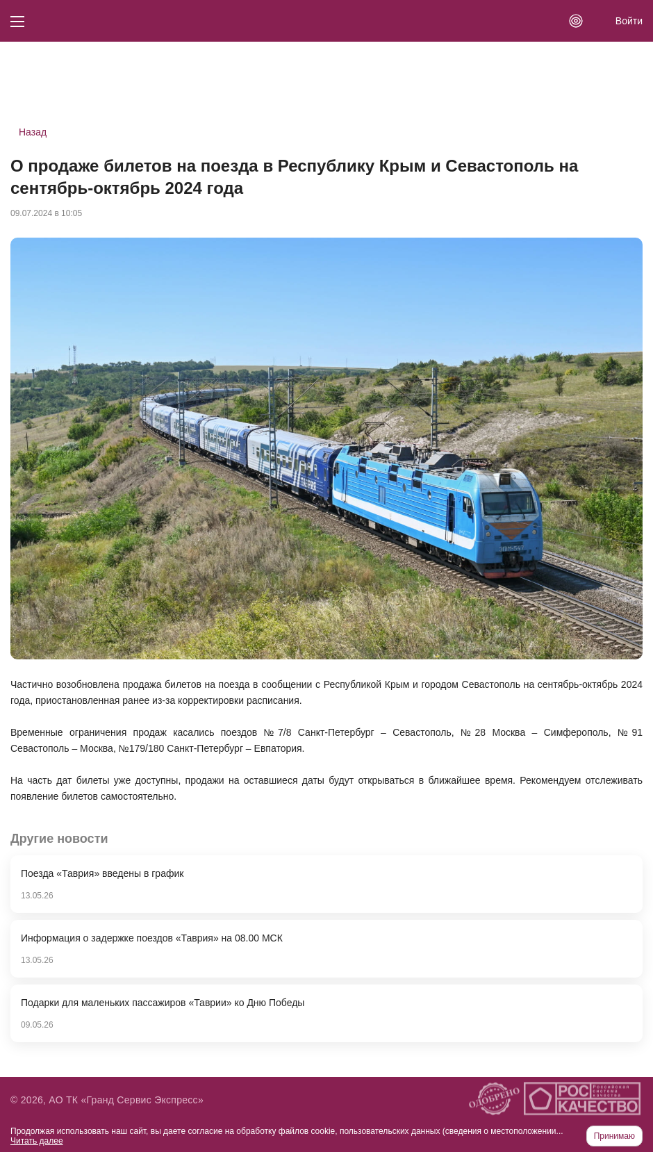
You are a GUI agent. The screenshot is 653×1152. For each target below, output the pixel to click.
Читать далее (36, 1141)
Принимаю (614, 1136)
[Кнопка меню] (17, 21)
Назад (33, 132)
